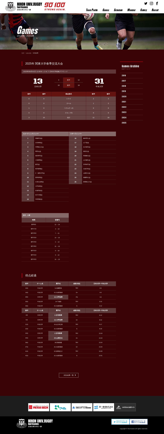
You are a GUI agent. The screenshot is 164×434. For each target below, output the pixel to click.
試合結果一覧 (69, 375)
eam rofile (92, 10)
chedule (118, 10)
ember (131, 10)
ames (105, 10)
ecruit (155, 10)
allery (143, 10)
